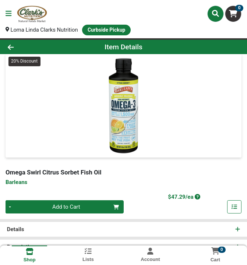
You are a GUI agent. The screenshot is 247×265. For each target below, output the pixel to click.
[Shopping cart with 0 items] (233, 14)
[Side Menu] (8, 14)
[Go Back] (35, 47)
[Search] (215, 13)
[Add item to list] (234, 207)
